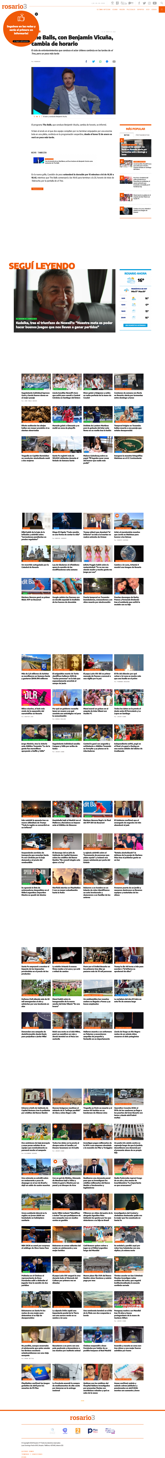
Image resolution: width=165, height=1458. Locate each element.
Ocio (147, 9)
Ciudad (114, 9)
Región (122, 9)
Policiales (131, 9)
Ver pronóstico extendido (135, 325)
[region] (82, 21)
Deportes (140, 9)
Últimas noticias (103, 9)
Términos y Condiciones (31, 1454)
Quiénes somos (27, 1451)
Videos (154, 9)
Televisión (37, 189)
